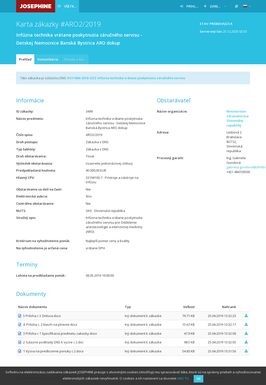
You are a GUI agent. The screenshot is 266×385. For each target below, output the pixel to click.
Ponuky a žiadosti (76, 59)
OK (198, 379)
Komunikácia (48, 59)
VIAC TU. (183, 378)
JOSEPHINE (35, 6)
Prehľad (25, 59)
